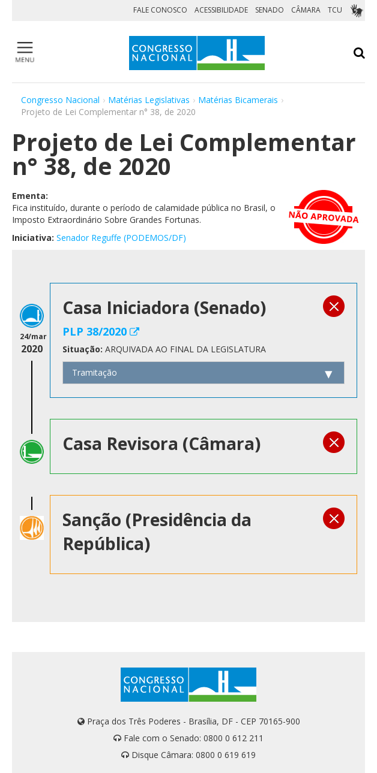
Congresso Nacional (60, 99)
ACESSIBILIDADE (221, 10)
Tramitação (94, 372)
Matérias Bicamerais (238, 99)
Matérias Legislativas (149, 99)
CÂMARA (306, 10)
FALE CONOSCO (160, 10)
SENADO (269, 10)
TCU (335, 10)
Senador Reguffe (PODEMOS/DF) (121, 237)
